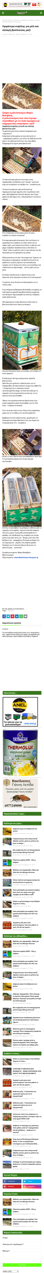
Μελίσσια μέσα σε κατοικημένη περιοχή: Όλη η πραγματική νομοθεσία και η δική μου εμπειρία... (27, 1031)
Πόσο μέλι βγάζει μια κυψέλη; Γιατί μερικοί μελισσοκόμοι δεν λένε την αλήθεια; (25, 913)
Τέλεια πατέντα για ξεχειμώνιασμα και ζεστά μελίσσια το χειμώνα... (26, 881)
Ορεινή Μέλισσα (9, 34)
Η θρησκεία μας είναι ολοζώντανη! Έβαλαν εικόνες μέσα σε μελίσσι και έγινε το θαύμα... (26, 841)
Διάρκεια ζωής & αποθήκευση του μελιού (25, 830)
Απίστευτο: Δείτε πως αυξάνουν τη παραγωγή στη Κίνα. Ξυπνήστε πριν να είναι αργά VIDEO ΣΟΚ (27, 1116)
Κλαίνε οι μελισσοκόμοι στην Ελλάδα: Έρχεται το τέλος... (26, 902)
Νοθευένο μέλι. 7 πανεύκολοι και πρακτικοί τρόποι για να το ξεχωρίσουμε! (24, 1094)
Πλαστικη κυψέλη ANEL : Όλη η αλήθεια (24, 861)
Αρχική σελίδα (7, 20)
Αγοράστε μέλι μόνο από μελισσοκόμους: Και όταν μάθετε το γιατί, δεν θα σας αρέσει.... (25, 925)
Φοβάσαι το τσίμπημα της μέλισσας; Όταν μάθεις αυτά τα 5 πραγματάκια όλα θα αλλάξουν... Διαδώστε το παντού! (26, 1129)
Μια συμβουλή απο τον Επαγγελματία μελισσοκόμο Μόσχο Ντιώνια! (26, 851)
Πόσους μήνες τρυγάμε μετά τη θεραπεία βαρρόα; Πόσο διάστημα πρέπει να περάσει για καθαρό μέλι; (25, 1042)
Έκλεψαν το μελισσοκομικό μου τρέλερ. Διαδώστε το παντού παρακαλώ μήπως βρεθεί (27, 1164)
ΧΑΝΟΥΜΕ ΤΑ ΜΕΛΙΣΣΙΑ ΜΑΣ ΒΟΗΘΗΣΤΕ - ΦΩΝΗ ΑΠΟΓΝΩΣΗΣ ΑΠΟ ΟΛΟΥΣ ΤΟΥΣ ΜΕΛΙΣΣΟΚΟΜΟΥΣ (27, 1071)
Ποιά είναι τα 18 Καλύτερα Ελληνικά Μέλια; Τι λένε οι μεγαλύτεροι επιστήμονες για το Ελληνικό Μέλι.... (26, 1141)
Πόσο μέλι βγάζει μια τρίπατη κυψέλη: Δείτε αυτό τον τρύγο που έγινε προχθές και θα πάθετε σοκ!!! (26, 892)
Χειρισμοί (16, 20)
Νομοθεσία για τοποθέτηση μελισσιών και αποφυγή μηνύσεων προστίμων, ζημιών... (26, 1020)
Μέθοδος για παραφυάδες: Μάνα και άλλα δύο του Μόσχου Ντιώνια (26, 871)
